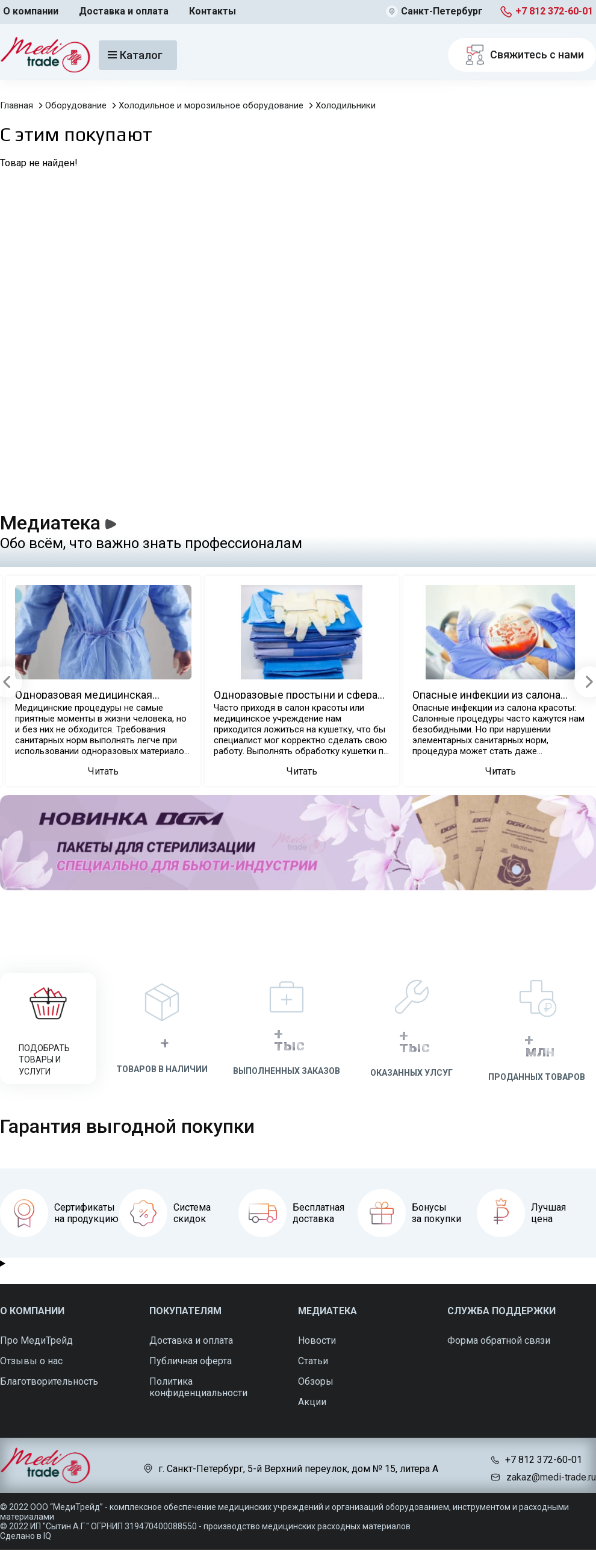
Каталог (135, 55)
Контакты (212, 11)
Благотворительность (49, 1381)
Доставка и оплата (124, 11)
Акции (312, 1402)
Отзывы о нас (31, 1361)
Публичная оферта (190, 1361)
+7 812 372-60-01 (554, 11)
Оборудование (76, 105)
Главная (16, 105)
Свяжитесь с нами (522, 55)
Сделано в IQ (25, 1536)
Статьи (313, 1361)
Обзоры (316, 1381)
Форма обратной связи (498, 1340)
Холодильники (345, 105)
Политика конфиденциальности (198, 1387)
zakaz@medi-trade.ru (551, 1477)
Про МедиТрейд (36, 1340)
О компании (30, 11)
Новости (317, 1340)
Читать (103, 771)
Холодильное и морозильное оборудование (211, 105)
